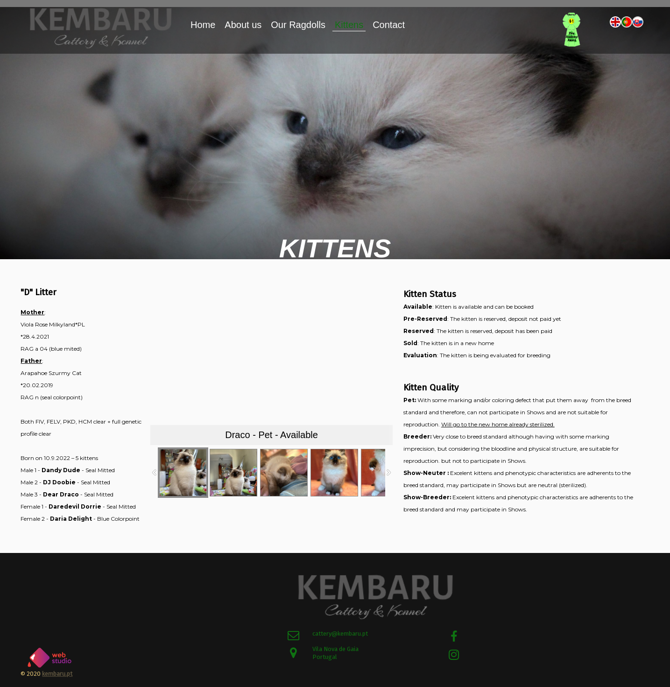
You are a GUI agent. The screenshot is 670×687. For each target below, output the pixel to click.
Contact (389, 25)
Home (202, 25)
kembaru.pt (57, 673)
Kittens (349, 25)
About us (243, 25)
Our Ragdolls (298, 25)
